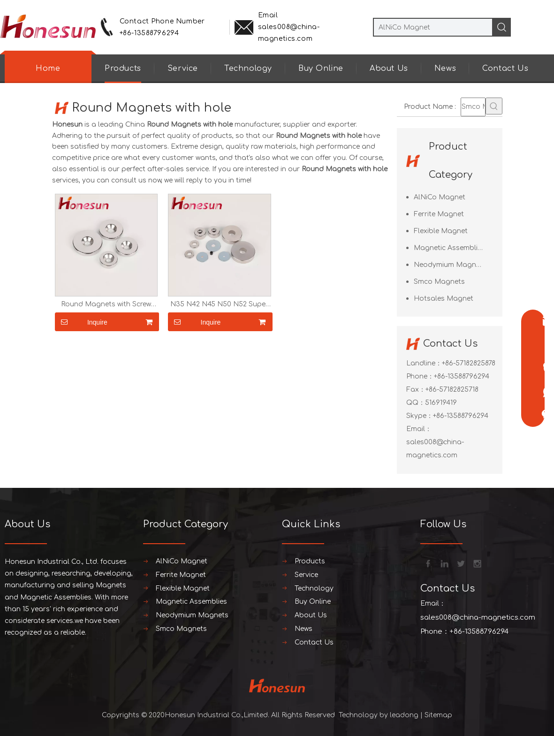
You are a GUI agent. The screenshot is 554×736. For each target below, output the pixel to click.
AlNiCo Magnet (439, 197)
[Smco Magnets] (473, 107)
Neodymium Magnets (450, 264)
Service (182, 68)
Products (123, 68)
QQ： (415, 402)
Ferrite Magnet (439, 214)
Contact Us (505, 68)
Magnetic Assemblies (449, 247)
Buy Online (320, 68)
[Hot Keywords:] (494, 106)
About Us (389, 68)
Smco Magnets (439, 281)
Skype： (419, 415)
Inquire (81, 321)
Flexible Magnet (441, 231)
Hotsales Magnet (443, 298)
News (445, 68)
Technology (248, 68)
